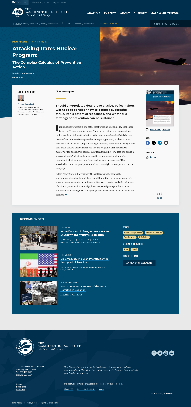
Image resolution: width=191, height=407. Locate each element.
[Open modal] (166, 23)
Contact (19, 384)
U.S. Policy (143, 237)
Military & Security (30, 23)
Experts (110, 13)
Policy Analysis (20, 41)
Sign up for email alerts (139, 262)
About (125, 13)
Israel (134, 249)
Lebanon (77, 23)
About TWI (68, 389)
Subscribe (20, 389)
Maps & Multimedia (165, 13)
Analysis (93, 13)
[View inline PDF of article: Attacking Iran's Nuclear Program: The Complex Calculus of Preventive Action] (159, 129)
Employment (17, 403)
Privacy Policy (32, 403)
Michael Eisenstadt (25, 73)
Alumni (101, 389)
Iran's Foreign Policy (133, 233)
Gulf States (89, 23)
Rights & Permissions (49, 403)
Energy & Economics (49, 23)
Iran (69, 23)
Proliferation (129, 237)
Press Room (21, 387)
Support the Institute (86, 389)
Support (140, 13)
